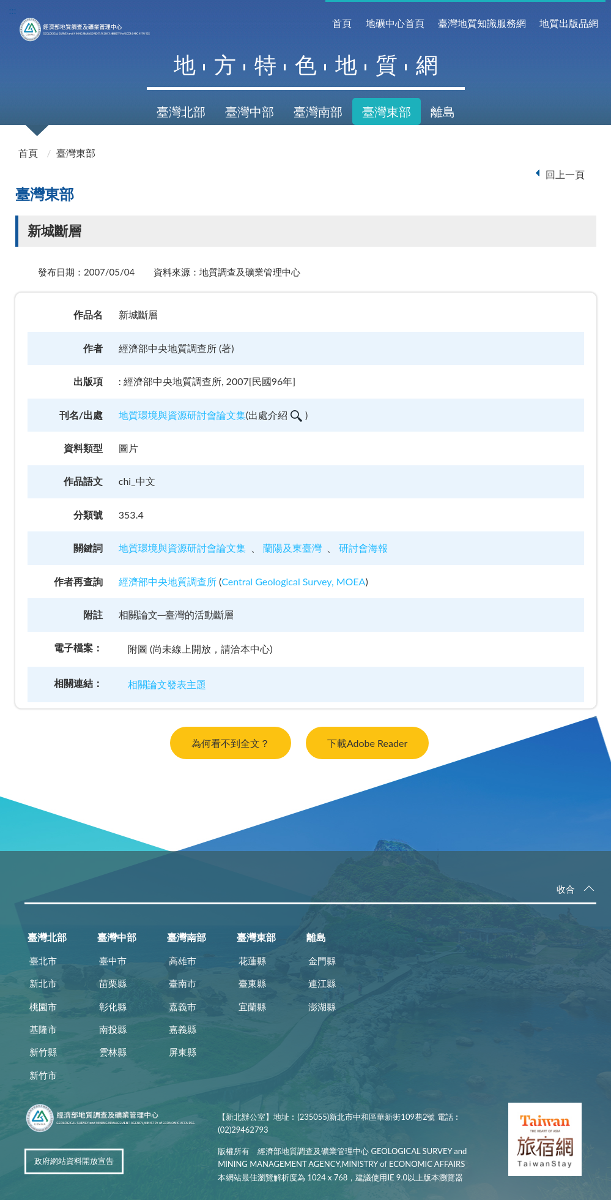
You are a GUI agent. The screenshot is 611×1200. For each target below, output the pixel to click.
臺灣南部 (318, 111)
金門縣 (322, 960)
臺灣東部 (386, 111)
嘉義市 (182, 1006)
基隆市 (43, 1029)
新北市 (43, 983)
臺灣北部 (181, 111)
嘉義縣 (182, 1029)
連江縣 (322, 983)
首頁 (342, 23)
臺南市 (182, 983)
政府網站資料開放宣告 (74, 1161)
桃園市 (43, 1006)
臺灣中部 (249, 111)
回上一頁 (565, 174)
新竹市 (43, 1075)
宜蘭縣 (252, 1006)
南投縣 (113, 1029)
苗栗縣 (113, 983)
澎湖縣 (322, 1006)
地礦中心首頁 (395, 23)
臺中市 (113, 960)
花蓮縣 (252, 960)
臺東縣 (252, 983)
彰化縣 (113, 1006)
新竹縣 (43, 1051)
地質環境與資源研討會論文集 (182, 415)
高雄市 (182, 960)
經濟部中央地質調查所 (168, 581)
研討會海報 (363, 547)
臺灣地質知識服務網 (482, 23)
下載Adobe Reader (367, 743)
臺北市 (43, 960)
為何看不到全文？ (230, 743)
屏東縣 (182, 1051)
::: (13, 10)
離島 (443, 111)
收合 (566, 889)
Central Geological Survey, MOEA (293, 581)
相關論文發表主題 (167, 684)
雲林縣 (113, 1051)
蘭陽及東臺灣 (292, 547)
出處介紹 (275, 415)
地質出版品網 (568, 23)
